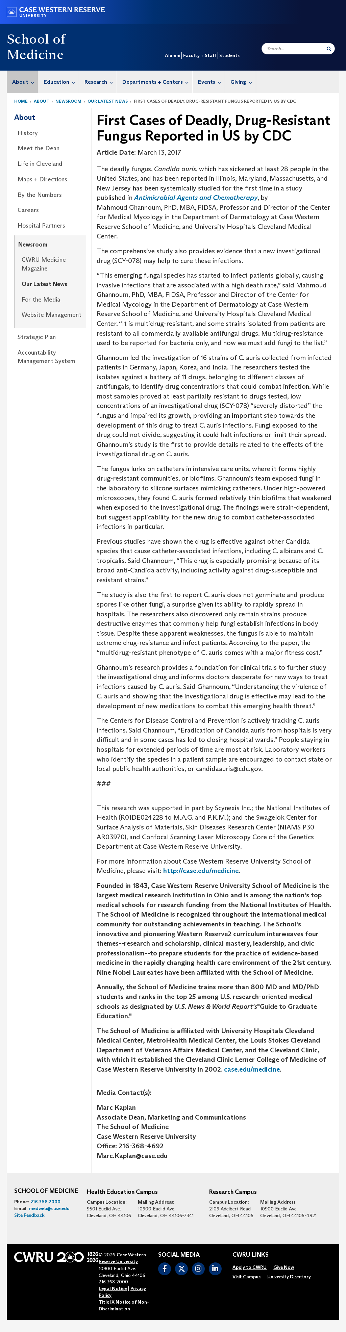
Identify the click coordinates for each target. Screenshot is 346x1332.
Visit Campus (246, 1277)
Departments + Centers (157, 82)
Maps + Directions (42, 179)
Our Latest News (108, 101)
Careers (28, 210)
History (28, 133)
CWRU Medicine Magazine (44, 264)
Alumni (172, 55)
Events (211, 82)
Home (21, 101)
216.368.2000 (45, 1202)
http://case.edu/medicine (201, 871)
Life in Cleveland (40, 164)
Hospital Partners (41, 225)
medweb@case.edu (49, 1208)
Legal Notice (113, 1288)
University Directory (289, 1277)
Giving (243, 82)
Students (229, 55)
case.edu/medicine (252, 1069)
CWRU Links (250, 1255)
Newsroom (68, 101)
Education (61, 82)
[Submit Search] (329, 48)
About (25, 82)
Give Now (283, 1267)
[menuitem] (22, 82)
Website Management (51, 314)
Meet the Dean (38, 148)
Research (100, 82)
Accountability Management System (46, 357)
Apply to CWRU (249, 1267)
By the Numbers (40, 195)
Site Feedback (29, 1215)
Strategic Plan (37, 337)
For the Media (41, 299)
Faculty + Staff (199, 55)
